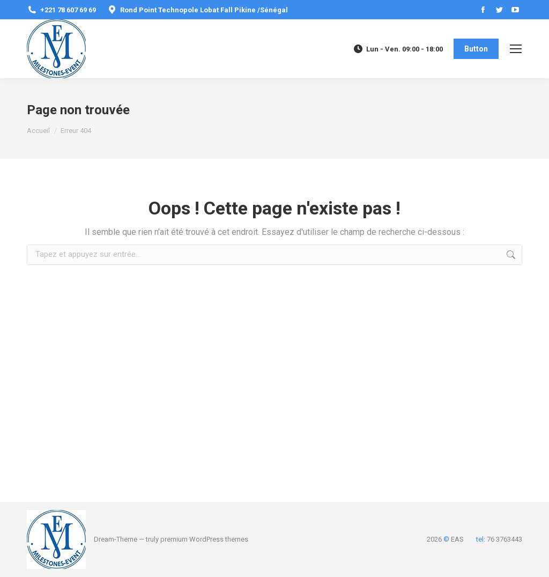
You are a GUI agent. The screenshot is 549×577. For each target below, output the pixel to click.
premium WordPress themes (204, 539)
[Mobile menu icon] (515, 48)
